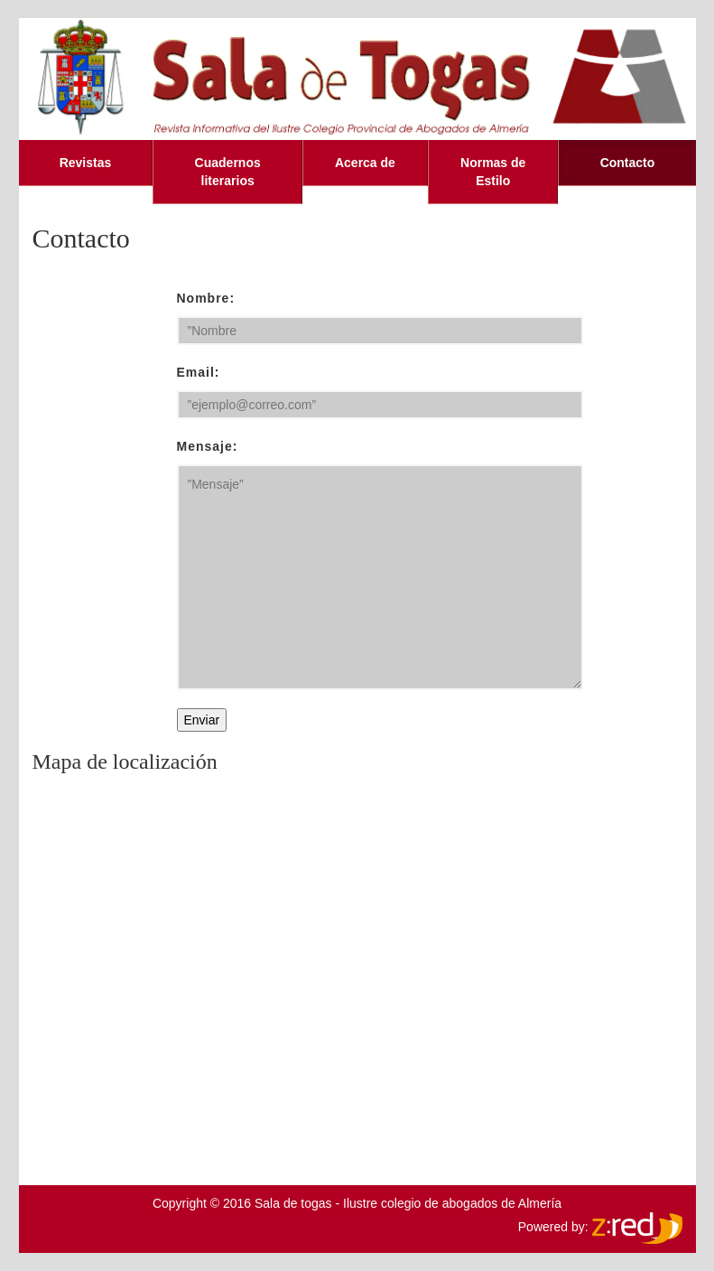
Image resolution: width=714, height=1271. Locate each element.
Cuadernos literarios (228, 171)
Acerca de (365, 162)
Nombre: (206, 298)
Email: (198, 372)
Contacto (627, 162)
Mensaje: (207, 446)
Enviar (202, 720)
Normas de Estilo (492, 171)
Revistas (86, 162)
